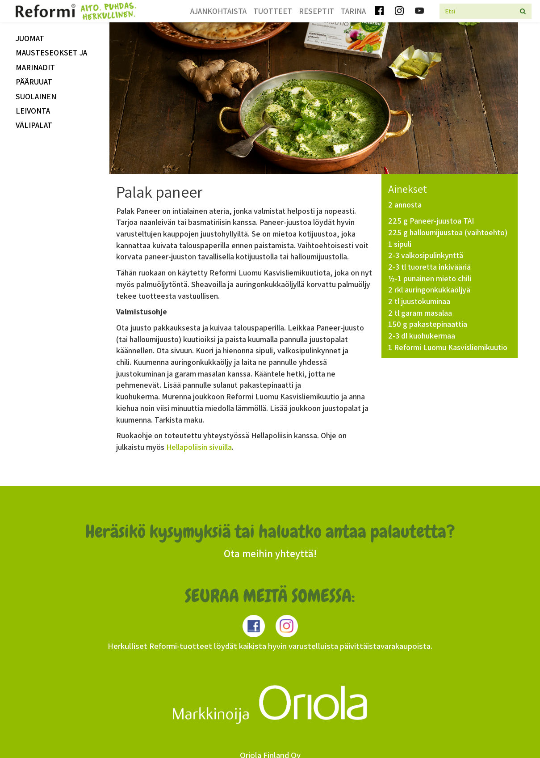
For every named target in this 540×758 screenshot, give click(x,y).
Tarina (353, 11)
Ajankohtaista (218, 11)
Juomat (30, 38)
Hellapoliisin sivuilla (199, 447)
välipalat (34, 125)
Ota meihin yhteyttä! (270, 553)
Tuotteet (272, 11)
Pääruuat (34, 81)
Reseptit (316, 11)
